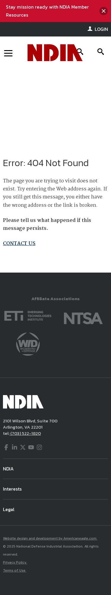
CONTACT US (19, 244)
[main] (55, 171)
